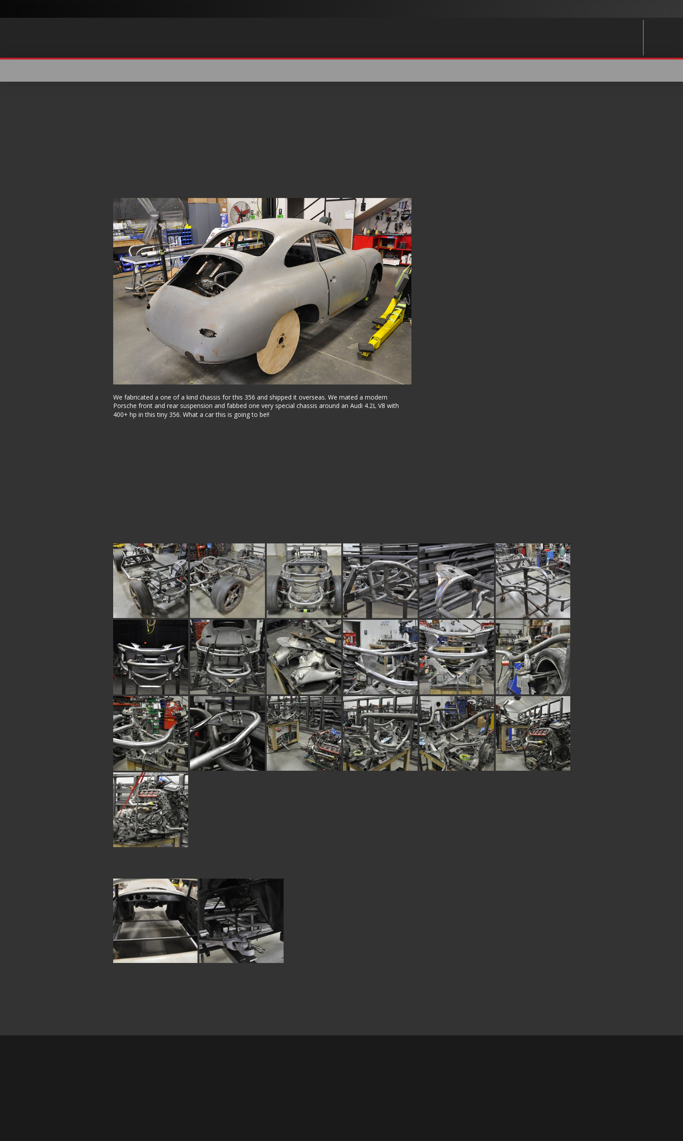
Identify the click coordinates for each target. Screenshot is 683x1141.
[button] (564, 70)
